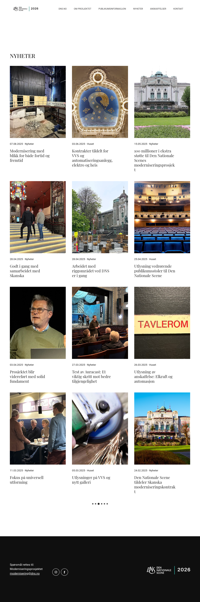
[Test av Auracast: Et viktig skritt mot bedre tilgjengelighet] (100, 323)
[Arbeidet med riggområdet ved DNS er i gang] (100, 217)
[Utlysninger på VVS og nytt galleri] (100, 428)
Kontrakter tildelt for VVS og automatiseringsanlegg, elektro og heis (92, 158)
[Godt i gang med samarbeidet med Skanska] (38, 217)
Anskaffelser (158, 8)
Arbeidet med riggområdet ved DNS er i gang (90, 270)
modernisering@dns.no (25, 573)
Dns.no (63, 8)
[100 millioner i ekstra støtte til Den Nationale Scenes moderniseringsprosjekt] (162, 102)
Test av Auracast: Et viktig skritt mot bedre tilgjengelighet (91, 376)
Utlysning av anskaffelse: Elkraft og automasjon (153, 376)
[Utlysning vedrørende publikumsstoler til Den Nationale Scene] (162, 217)
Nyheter (138, 8)
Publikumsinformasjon (112, 8)
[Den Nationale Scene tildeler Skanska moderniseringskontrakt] (162, 428)
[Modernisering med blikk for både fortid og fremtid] (38, 102)
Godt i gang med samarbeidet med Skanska (25, 270)
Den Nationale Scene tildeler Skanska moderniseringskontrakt (154, 484)
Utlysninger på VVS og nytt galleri (91, 480)
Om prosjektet (82, 8)
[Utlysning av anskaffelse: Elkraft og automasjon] (162, 323)
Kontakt (178, 8)
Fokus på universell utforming (26, 480)
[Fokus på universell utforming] (38, 428)
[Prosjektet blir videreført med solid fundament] (38, 323)
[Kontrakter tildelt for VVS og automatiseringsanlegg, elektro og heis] (100, 102)
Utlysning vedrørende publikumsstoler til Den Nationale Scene (154, 270)
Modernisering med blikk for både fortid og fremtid (30, 155)
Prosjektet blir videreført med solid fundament (27, 376)
